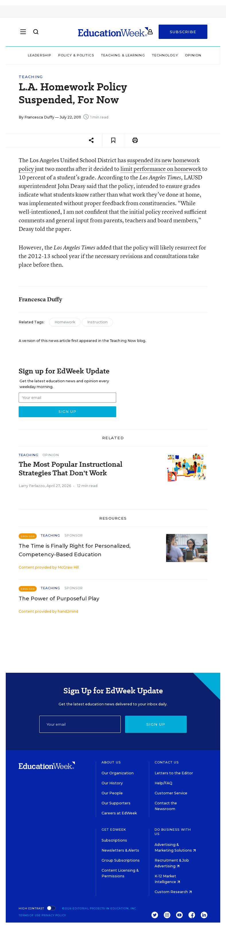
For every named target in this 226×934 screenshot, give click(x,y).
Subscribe (183, 32)
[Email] (80, 724)
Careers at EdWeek (119, 813)
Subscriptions (114, 840)
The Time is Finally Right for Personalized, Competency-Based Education (74, 550)
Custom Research (173, 892)
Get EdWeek (114, 830)
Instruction (97, 322)
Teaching (31, 77)
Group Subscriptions (121, 860)
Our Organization (118, 773)
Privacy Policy (54, 915)
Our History (112, 783)
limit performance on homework (160, 169)
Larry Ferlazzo (32, 486)
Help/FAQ (163, 783)
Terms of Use (30, 915)
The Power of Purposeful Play (59, 598)
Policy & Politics (76, 55)
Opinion (193, 55)
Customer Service (171, 793)
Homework (64, 322)
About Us (111, 762)
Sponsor (74, 535)
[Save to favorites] (113, 140)
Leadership (39, 55)
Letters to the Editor (174, 773)
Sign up (155, 724)
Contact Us (167, 762)
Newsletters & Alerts (120, 850)
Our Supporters (116, 803)
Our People (112, 793)
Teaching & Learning (123, 55)
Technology (165, 55)
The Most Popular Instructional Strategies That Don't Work (70, 468)
